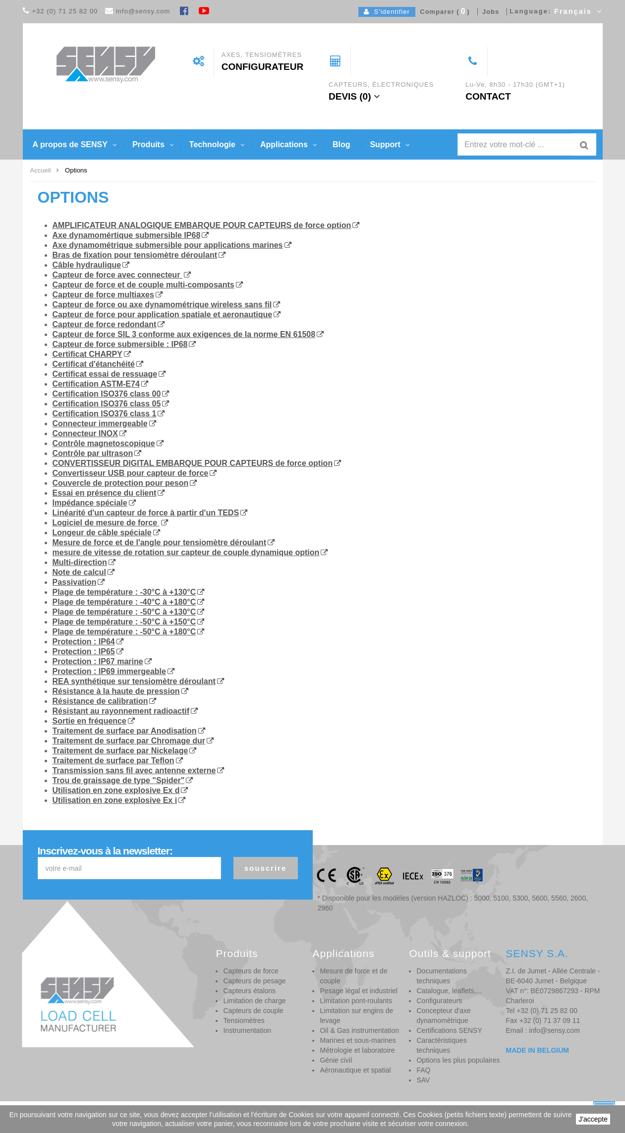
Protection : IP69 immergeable (109, 671)
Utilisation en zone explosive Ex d (116, 790)
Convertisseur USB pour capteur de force (131, 473)
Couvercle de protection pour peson (121, 483)
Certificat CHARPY (87, 354)
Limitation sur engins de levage (356, 1015)
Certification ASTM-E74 (96, 384)
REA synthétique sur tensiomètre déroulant (134, 681)
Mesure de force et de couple (353, 976)
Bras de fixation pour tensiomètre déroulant (135, 255)
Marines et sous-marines (358, 1040)
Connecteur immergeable (100, 423)
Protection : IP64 (84, 641)
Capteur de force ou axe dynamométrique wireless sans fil (162, 304)
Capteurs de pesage (254, 981)
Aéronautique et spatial (355, 1070)
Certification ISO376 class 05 (107, 403)
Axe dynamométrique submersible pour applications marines (168, 245)
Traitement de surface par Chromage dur (129, 740)
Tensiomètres (243, 1020)
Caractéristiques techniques (441, 1045)
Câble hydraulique (87, 265)
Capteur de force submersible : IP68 (120, 344)
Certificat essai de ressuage (105, 374)
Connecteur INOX (85, 433)
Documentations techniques (441, 976)
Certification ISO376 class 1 (105, 413)
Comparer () (442, 11)
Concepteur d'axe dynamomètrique (443, 1015)
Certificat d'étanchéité (94, 364)
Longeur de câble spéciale (102, 532)
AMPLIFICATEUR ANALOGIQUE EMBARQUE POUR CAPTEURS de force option (202, 225)
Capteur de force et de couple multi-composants (143, 285)
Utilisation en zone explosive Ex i (115, 800)
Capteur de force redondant (105, 324)
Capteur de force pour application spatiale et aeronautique (163, 314)
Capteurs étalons (249, 991)
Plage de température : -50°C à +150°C (124, 622)
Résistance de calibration (100, 701)
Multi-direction (80, 562)
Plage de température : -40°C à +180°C (124, 602)
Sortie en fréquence (89, 721)
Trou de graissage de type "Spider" (119, 780)
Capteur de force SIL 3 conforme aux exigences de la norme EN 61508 (184, 334)
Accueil (40, 170)
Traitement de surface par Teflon (113, 760)
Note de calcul (79, 572)
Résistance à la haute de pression (116, 691)
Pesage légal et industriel (358, 991)
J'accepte (593, 1119)
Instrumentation (247, 1030)
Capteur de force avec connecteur (117, 275)
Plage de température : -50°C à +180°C (124, 631)
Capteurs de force (250, 971)
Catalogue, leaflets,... (449, 991)
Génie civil (336, 1060)
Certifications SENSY (449, 1030)
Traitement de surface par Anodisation (125, 731)
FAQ (423, 1070)
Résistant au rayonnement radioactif (121, 711)
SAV (423, 1080)
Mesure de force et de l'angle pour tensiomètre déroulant (159, 542)
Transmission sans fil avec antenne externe (134, 770)
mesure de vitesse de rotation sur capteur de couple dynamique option (186, 552)
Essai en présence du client (105, 493)
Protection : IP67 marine (98, 661)
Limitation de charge (254, 1001)
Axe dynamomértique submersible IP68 (127, 235)
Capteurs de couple (253, 1011)
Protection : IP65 (84, 651)
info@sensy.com (143, 11)
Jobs (489, 11)
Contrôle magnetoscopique (104, 443)
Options (73, 197)
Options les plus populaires (458, 1060)
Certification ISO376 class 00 (107, 394)
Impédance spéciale (90, 503)
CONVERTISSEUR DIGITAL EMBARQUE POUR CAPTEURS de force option (193, 463)
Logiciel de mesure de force (106, 522)
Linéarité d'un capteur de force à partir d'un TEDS (146, 513)
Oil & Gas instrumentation (359, 1030)
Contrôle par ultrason (93, 453)
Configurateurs (439, 1001)
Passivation (75, 582)
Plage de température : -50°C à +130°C (124, 612)
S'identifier (387, 11)
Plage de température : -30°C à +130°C (124, 592)
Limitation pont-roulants (356, 1001)
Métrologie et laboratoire (357, 1050)
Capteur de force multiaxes (103, 294)
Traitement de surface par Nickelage (120, 750)
